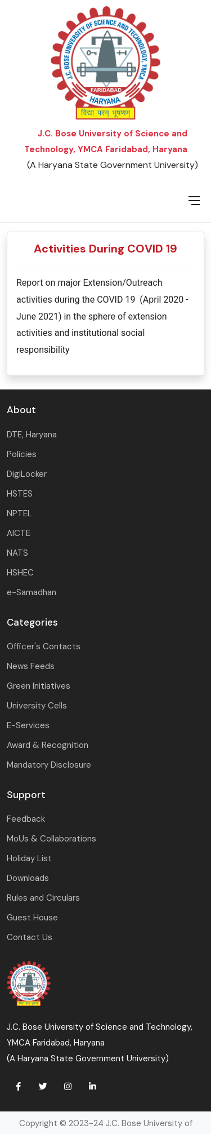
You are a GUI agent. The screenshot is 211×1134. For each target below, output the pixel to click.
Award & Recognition (47, 745)
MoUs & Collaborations (51, 838)
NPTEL (19, 513)
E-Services (28, 725)
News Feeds (31, 666)
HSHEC (20, 572)
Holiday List (29, 858)
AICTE (18, 533)
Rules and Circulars (43, 897)
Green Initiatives (38, 686)
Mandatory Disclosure (49, 764)
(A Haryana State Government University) (112, 165)
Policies (22, 454)
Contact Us (29, 937)
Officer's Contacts (43, 646)
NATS (17, 553)
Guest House (32, 917)
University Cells (37, 705)
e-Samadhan (31, 592)
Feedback (26, 819)
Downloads (28, 878)
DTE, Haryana (32, 434)
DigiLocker (27, 474)
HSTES (20, 493)
